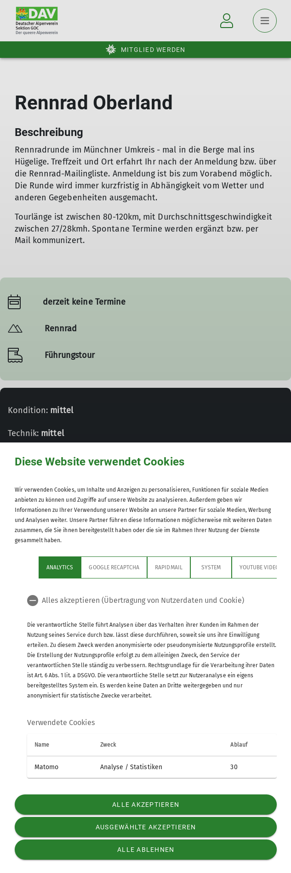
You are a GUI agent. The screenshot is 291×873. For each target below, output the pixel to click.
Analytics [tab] (36, 567)
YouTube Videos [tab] (236, 567)
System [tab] (186, 567)
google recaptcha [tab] (90, 567)
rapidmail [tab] (144, 567)
